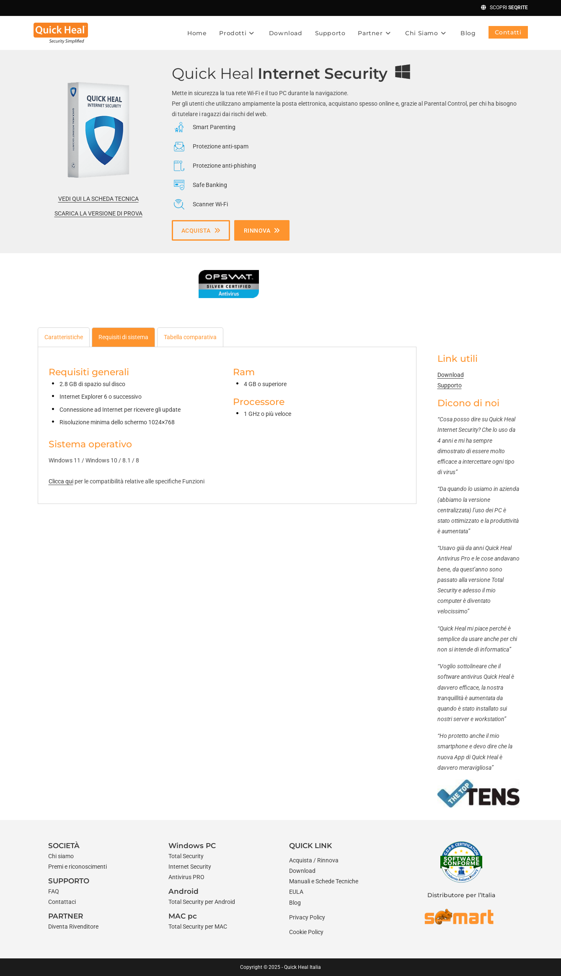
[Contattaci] (62, 902)
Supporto (449, 385)
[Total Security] (186, 856)
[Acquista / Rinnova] (314, 860)
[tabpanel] (227, 422)
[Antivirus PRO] (186, 877)
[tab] (64, 337)
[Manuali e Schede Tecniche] (323, 881)
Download (450, 374)
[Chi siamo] (61, 856)
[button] (201, 230)
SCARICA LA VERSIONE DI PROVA (98, 213)
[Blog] (295, 903)
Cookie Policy (306, 932)
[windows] (402, 71)
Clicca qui (61, 481)
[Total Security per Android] (201, 902)
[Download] (302, 871)
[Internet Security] (189, 867)
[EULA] (296, 892)
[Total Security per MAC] (197, 926)
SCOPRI (500, 7)
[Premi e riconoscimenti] (77, 867)
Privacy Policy (307, 917)
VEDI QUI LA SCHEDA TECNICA (98, 198)
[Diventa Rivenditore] (73, 926)
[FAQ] (53, 891)
